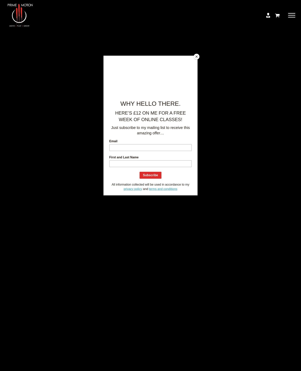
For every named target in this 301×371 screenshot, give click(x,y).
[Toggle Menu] (292, 15)
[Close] (196, 56)
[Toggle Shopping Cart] (277, 15)
